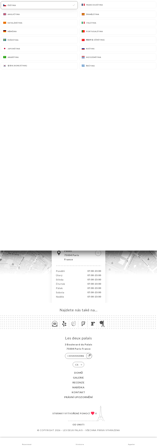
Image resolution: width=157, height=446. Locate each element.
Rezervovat (27, 441)
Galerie (78, 380)
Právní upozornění (78, 400)
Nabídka (78, 390)
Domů (78, 375)
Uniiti (80, 427)
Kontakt (78, 395)
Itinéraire (80, 441)
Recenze (78, 385)
